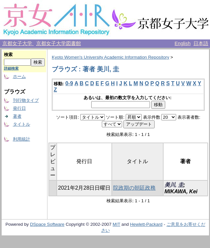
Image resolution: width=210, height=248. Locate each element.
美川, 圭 (174, 185)
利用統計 (21, 139)
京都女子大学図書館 (58, 43)
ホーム (19, 76)
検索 (8, 54)
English (182, 43)
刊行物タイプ (26, 100)
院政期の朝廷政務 (134, 188)
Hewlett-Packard (146, 224)
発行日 (19, 108)
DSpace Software (47, 224)
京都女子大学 (18, 43)
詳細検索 (11, 68)
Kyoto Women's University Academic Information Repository (110, 57)
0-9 (69, 83)
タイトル (21, 124)
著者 (17, 116)
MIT (116, 224)
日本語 (200, 43)
